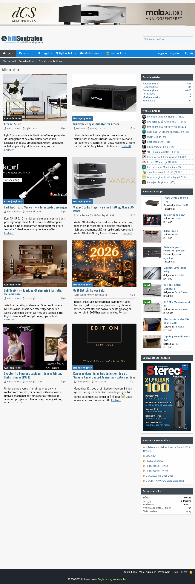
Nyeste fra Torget (153, 191)
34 (189, 87)
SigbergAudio (83, 381)
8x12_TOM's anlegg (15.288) (162, 162)
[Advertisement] (70, 435)
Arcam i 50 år (12, 124)
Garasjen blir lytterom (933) (161, 182)
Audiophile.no (12, 118)
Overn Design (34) (156, 137)
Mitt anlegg (149, 100)
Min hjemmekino (152, 97)
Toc (177, 234)
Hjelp (176, 572)
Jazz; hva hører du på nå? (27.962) (164, 172)
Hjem (184, 572)
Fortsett (9, 150)
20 (189, 97)
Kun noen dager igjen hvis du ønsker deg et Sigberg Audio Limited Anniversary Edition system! (104, 375)
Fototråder (148, 93)
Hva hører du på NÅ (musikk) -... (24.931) (167, 121)
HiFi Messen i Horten (155, 465)
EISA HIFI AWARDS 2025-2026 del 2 (163, 480)
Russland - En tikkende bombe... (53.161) (168, 132)
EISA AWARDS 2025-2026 (158, 475)
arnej (188, 511)
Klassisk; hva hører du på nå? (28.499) (166, 157)
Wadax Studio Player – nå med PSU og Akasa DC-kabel (103, 209)
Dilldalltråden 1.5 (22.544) (160, 147)
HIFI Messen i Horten (155, 470)
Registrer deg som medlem (112, 579)
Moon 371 (149, 456)
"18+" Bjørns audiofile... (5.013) (163, 152)
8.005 (188, 90)
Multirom (80, 128)
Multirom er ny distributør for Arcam (96, 124)
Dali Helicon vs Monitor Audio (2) (164, 167)
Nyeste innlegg (151, 110)
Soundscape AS (84, 215)
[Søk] (168, 39)
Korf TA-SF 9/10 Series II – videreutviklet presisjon (35, 207)
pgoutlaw (168, 258)
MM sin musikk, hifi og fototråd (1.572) (167, 127)
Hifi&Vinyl (81, 294)
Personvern (164, 572)
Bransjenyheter (82, 118)
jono (177, 218)
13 (189, 93)
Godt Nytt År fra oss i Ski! (89, 290)
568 (189, 83)
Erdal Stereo (181, 292)
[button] (33, 53)
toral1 (185, 205)
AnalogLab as (14, 211)
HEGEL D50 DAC (153, 460)
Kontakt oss (130, 572)
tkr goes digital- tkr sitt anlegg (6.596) (166, 177)
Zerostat (179, 275)
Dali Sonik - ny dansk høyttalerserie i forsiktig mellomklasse (33, 292)
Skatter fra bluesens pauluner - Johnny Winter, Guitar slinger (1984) (33, 375)
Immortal (180, 326)
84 (189, 100)
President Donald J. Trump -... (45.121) (166, 116)
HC (176, 343)
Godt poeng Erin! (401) (158, 142)
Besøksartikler (150, 87)
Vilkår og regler (147, 572)
